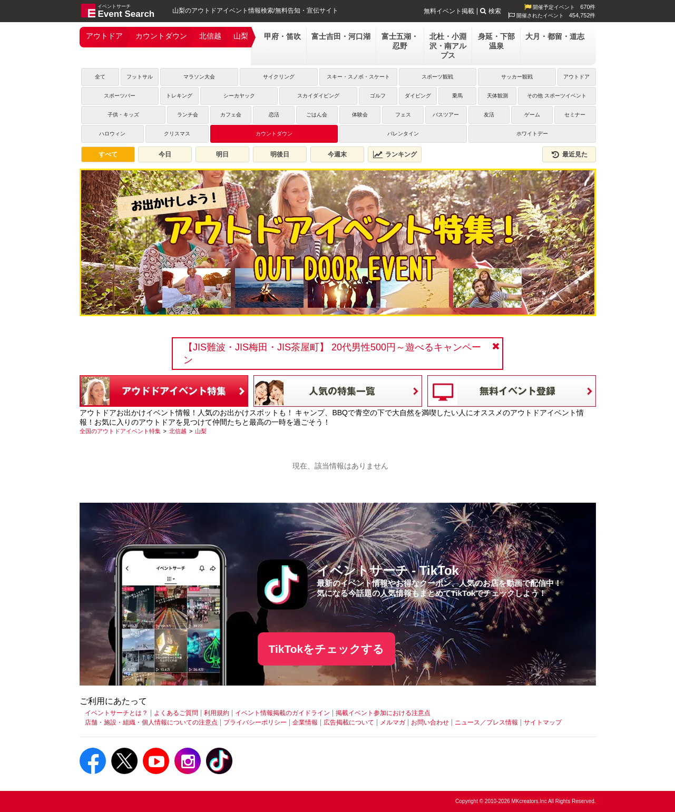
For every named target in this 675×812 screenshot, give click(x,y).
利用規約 (216, 713)
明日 (222, 154)
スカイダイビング (318, 96)
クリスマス (177, 133)
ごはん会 (316, 115)
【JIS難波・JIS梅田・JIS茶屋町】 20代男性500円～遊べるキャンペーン (332, 353)
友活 (489, 115)
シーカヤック (239, 96)
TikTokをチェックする (327, 649)
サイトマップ (543, 722)
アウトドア (104, 36)
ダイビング (418, 96)
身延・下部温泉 (496, 41)
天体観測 (497, 96)
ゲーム (532, 115)
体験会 (360, 115)
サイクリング (279, 77)
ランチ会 (187, 115)
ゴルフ (378, 96)
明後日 (279, 154)
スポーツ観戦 (437, 77)
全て (100, 77)
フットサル (139, 77)
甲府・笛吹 (282, 36)
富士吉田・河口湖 (340, 36)
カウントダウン (161, 36)
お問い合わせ (430, 722)
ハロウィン (112, 133)
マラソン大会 (199, 77)
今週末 (337, 154)
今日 (165, 154)
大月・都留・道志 (554, 36)
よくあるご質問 (176, 713)
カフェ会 (230, 115)
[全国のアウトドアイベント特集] (120, 431)
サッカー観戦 (517, 77)
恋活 (274, 115)
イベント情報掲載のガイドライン (282, 713)
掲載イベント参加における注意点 (383, 713)
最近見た (569, 154)
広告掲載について (349, 722)
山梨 (240, 36)
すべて (108, 154)
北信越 (210, 36)
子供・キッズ (123, 115)
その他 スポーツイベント (556, 96)
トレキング (179, 96)
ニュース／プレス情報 (486, 722)
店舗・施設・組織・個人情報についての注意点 (151, 722)
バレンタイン (403, 133)
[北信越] (178, 431)
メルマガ (392, 722)
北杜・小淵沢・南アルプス (447, 46)
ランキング (395, 154)
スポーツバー (119, 96)
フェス (403, 115)
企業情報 (305, 722)
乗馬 (457, 96)
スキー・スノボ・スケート (358, 77)
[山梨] (201, 431)
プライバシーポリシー (255, 722)
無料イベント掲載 (449, 11)
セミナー (574, 115)
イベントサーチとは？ (116, 713)
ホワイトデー (532, 133)
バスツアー (446, 115)
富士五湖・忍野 (399, 41)
